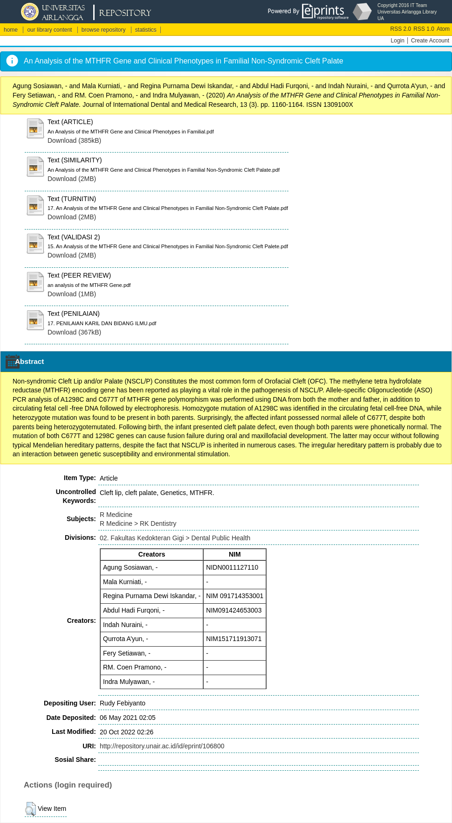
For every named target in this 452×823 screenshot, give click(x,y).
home (11, 30)
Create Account (430, 40)
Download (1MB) (72, 294)
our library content (49, 30)
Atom (443, 29)
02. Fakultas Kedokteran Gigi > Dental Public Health (175, 538)
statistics (146, 30)
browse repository (104, 30)
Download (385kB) (74, 140)
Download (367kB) (74, 332)
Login (397, 40)
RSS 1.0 (423, 29)
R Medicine (116, 514)
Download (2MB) (72, 178)
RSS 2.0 (400, 29)
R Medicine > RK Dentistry (138, 523)
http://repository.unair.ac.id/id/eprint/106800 (162, 746)
